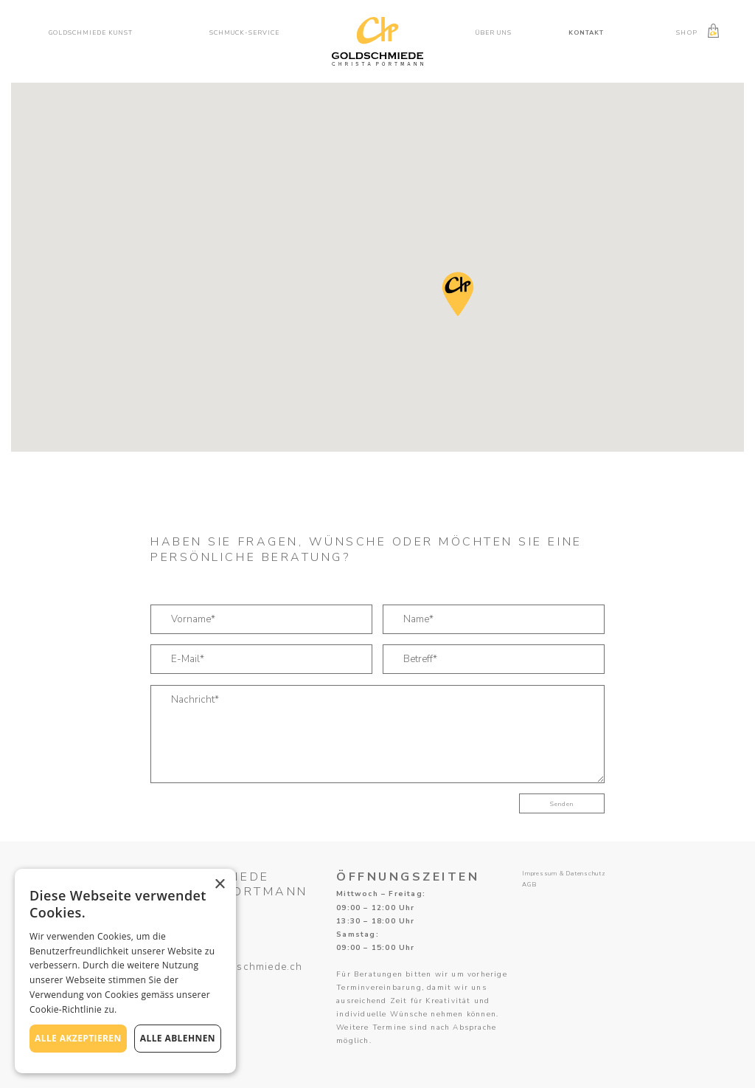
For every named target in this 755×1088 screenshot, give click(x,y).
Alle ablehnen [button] (177, 1038)
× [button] (219, 884)
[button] (95, 33)
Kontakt (586, 32)
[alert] (125, 971)
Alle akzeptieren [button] (78, 1038)
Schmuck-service (244, 32)
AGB (529, 885)
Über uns (494, 32)
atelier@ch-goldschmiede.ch (226, 967)
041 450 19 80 (189, 980)
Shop (686, 32)
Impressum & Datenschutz (564, 874)
